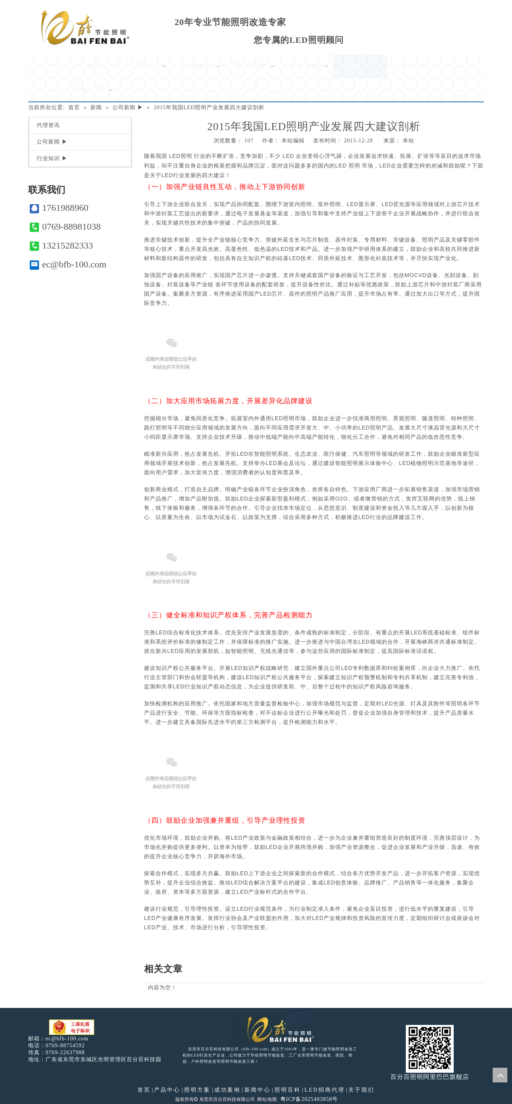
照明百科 (288, 1090)
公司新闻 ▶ (52, 142)
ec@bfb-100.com (68, 264)
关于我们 (361, 1090)
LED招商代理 (324, 1090)
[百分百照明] (85, 27)
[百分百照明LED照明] (275, 1029)
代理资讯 (48, 125)
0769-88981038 (65, 226)
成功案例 (227, 1090)
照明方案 (197, 1090)
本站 (408, 141)
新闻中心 (257, 1090)
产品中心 (167, 1090)
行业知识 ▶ (52, 158)
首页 (144, 1090)
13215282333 (61, 245)
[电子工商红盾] (71, 1027)
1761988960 (59, 208)
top (500, 1075)
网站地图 (267, 1099)
